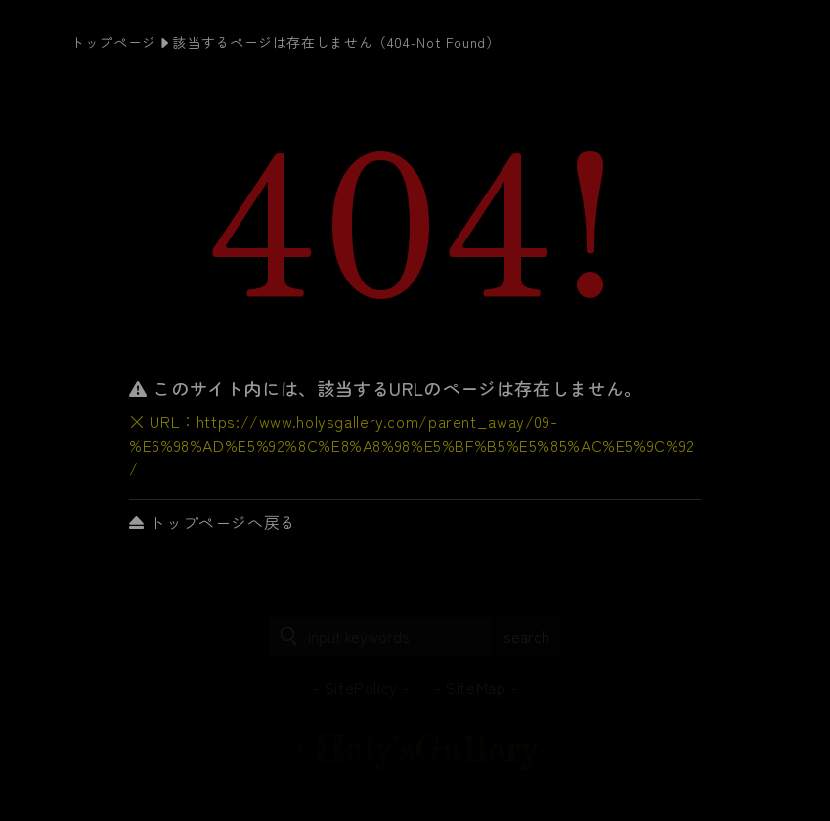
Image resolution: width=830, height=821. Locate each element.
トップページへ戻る (212, 522)
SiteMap (475, 687)
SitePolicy (361, 687)
